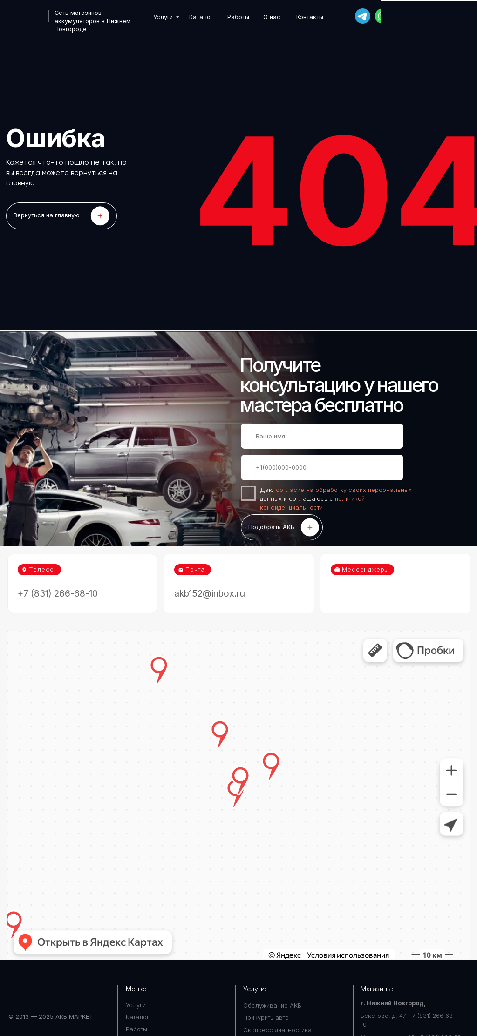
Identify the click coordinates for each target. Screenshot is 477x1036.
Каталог (201, 16)
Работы (238, 16)
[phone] (322, 467)
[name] (322, 436)
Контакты (309, 16)
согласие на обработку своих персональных (344, 489)
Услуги (163, 16)
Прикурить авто (266, 1017)
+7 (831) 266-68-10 (435, 16)
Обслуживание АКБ (272, 1005)
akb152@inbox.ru (209, 593)
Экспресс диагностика (277, 1030)
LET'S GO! (61, 215)
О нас (271, 16)
